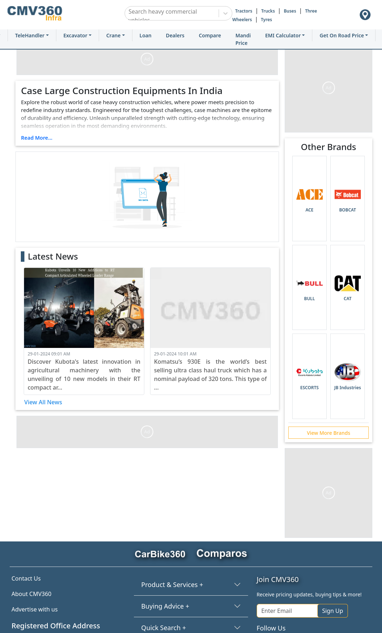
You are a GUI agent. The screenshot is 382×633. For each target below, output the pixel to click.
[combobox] (129, 15)
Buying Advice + (165, 606)
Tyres (266, 20)
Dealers (175, 35)
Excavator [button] (76, 35)
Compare (210, 35)
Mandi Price (243, 39)
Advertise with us (34, 609)
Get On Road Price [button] (342, 35)
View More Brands (328, 432)
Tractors (243, 11)
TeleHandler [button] (30, 35)
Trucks (268, 11)
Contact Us (26, 578)
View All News (43, 402)
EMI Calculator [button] (283, 35)
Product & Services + (172, 584)
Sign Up (332, 611)
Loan (146, 35)
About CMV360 (31, 594)
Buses (290, 11)
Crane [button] (113, 35)
